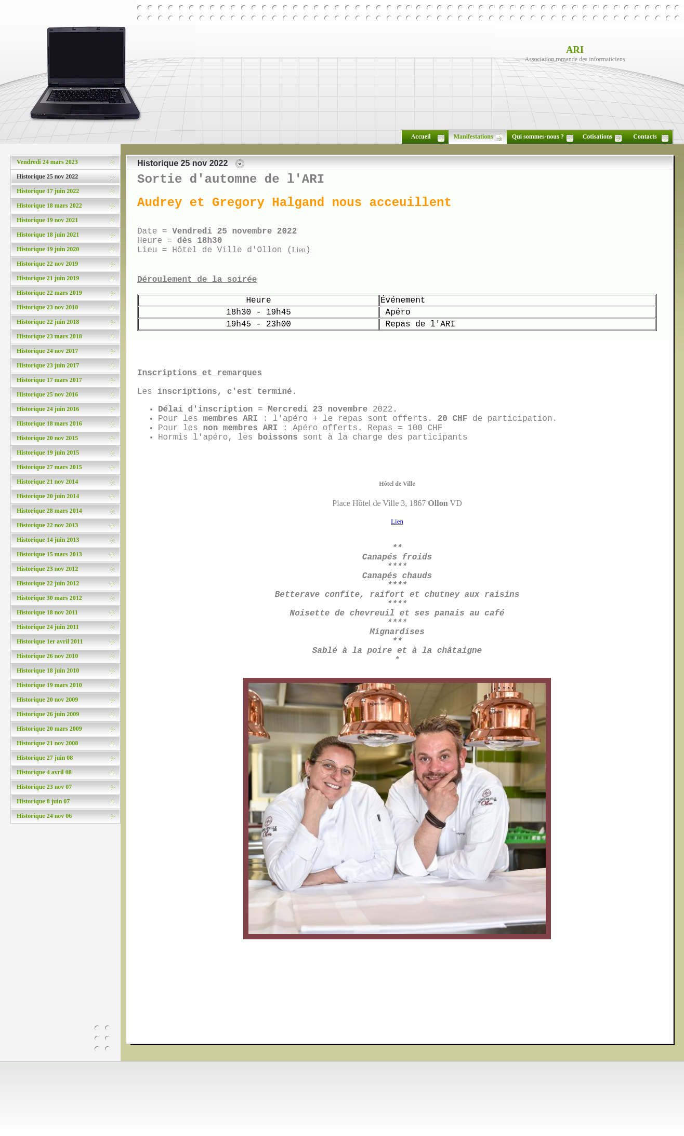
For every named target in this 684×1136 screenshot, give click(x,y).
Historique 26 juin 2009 (48, 714)
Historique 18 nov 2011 (47, 612)
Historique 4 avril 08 (44, 772)
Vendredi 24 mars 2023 (47, 162)
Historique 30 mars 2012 (49, 597)
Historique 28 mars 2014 (49, 510)
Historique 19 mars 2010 (49, 685)
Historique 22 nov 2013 (47, 525)
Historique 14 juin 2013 (48, 539)
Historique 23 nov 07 (44, 786)
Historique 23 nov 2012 (47, 568)
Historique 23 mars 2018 (49, 336)
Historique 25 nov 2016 (47, 394)
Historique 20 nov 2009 (47, 699)
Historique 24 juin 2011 (48, 627)
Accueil (421, 136)
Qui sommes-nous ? (538, 136)
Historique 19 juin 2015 (48, 452)
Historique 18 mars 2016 (49, 423)
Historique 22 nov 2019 (47, 263)
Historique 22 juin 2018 (48, 321)
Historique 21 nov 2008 (47, 743)
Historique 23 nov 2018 (47, 307)
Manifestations (473, 136)
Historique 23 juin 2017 (48, 365)
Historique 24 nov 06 (44, 815)
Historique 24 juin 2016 (48, 409)
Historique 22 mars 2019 (49, 292)
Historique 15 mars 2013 (49, 554)
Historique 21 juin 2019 (48, 278)
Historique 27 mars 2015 (49, 467)
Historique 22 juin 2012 (48, 583)
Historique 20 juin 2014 (48, 496)
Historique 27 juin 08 (45, 757)
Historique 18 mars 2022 (49, 205)
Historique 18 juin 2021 (48, 234)
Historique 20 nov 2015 (47, 438)
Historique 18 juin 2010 (48, 670)
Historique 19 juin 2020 (48, 249)
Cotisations (597, 136)
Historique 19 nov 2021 (47, 220)
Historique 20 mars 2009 (49, 728)
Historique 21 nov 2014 (47, 481)
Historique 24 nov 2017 (47, 350)
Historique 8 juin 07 (43, 801)
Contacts (644, 136)
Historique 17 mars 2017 (49, 380)
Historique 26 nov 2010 (47, 656)
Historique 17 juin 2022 (48, 191)
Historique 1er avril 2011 (50, 641)
